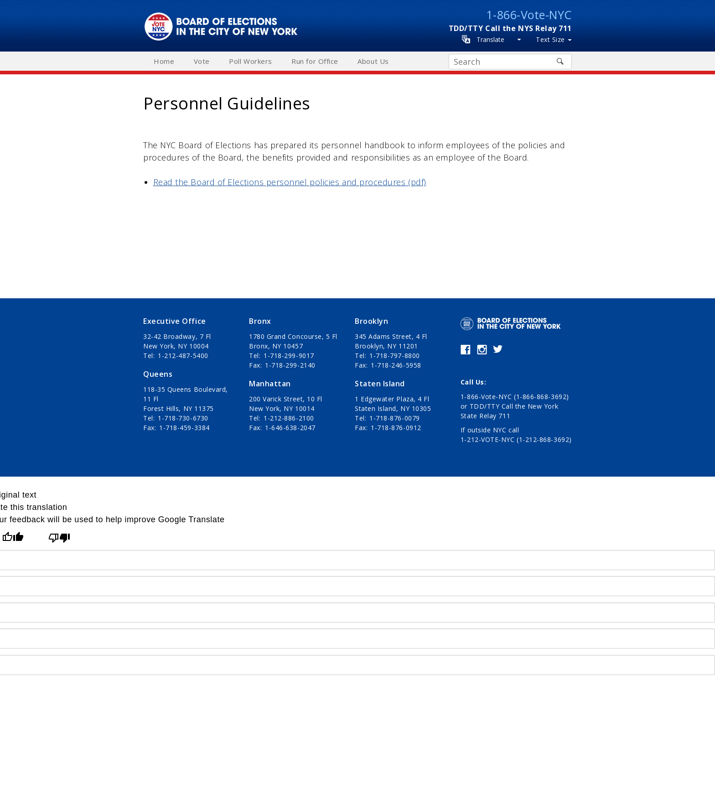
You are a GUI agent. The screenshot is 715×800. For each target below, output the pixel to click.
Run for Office (314, 61)
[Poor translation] (59, 538)
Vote (202, 61)
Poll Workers (250, 61)
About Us (373, 61)
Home (164, 61)
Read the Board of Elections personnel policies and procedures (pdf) (289, 182)
